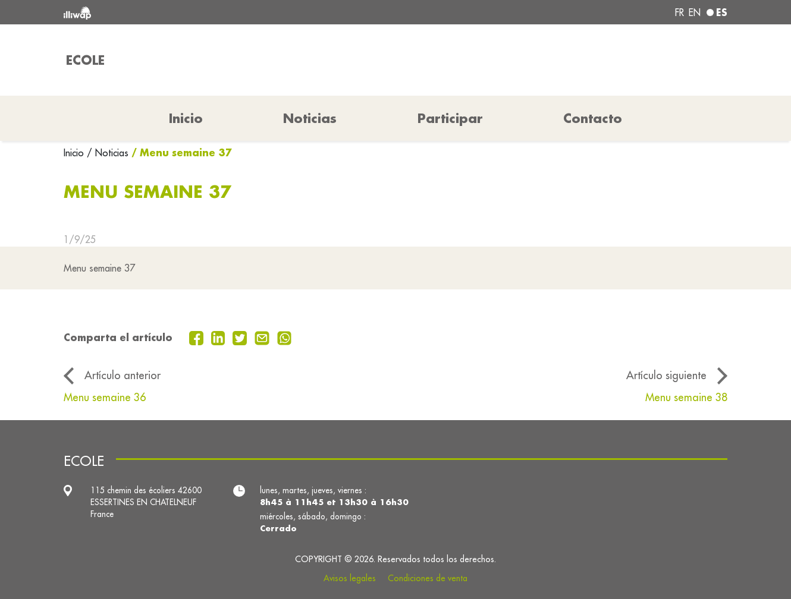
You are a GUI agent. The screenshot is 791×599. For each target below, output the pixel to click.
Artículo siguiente (666, 375)
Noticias (310, 118)
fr (679, 12)
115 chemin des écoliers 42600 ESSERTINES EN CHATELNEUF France (146, 502)
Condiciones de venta (427, 578)
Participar (450, 118)
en (695, 12)
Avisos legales (350, 578)
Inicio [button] (186, 118)
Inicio (75, 153)
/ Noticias (107, 153)
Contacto (592, 118)
